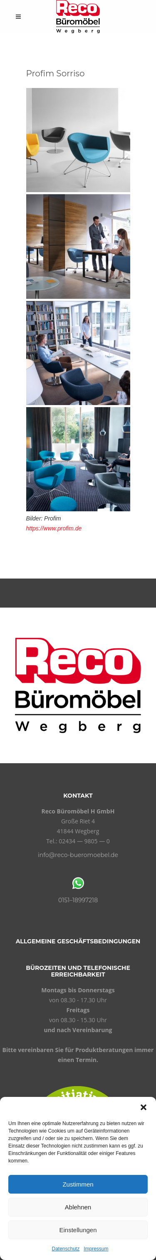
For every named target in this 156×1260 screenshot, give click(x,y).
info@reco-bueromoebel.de (78, 855)
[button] (143, 1107)
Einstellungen (78, 1229)
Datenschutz (65, 1249)
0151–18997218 (78, 900)
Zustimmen (77, 1184)
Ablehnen (78, 1207)
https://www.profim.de (54, 528)
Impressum (96, 1249)
